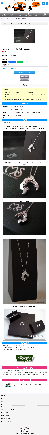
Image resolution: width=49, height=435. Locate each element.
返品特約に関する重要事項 (9, 68)
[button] (2, 3)
